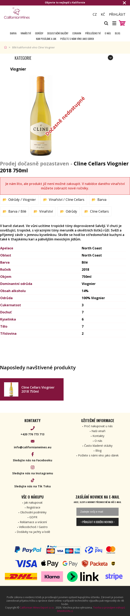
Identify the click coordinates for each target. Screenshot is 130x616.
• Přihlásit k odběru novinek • (98, 522)
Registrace (33, 507)
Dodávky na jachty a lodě (33, 532)
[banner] (26, 13)
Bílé (23, 211)
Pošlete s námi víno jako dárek (77, 38)
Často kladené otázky (98, 446)
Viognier (29, 199)
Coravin (76, 33)
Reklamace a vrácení (33, 522)
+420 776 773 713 (32, 434)
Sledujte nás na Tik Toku (32, 486)
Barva (13, 33)
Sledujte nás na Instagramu (32, 473)
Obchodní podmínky (33, 512)
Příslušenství (93, 33)
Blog (117, 33)
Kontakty (98, 436)
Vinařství (26, 33)
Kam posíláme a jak (46, 38)
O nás (108, 33)
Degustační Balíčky (57, 33)
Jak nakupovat (33, 502)
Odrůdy (39, 33)
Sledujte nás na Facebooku (32, 460)
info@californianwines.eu (32, 447)
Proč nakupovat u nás (98, 426)
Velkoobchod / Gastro (33, 527)
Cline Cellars (75, 199)
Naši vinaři (98, 431)
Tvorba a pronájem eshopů (109, 607)
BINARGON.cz (65, 611)
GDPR (33, 517)
